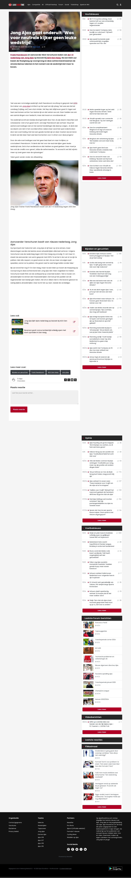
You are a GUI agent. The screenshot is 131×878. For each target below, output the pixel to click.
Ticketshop (74, 5)
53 (119, 461)
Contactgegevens (15, 823)
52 (119, 157)
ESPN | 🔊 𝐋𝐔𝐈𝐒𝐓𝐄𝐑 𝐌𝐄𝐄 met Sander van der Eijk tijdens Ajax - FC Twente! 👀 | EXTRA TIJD (100, 724)
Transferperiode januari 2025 (105, 682)
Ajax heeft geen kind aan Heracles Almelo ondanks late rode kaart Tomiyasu (99, 150)
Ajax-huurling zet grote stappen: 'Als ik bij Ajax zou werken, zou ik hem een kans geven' (100, 445)
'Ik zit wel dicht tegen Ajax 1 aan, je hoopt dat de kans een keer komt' (100, 292)
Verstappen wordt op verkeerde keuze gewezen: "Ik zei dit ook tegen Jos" (106, 786)
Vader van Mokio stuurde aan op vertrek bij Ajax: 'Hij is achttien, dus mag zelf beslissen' (100, 310)
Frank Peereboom (18, 55)
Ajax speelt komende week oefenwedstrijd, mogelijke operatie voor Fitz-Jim (98, 41)
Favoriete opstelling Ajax (103, 674)
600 (118, 533)
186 (119, 254)
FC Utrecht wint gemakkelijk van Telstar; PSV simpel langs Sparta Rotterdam (100, 584)
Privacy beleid (14, 831)
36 (119, 600)
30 (119, 109)
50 (119, 30)
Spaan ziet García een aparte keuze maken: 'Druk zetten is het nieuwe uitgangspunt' (100, 512)
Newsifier (70, 823)
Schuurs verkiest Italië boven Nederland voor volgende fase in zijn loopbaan (100, 575)
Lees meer (102, 178)
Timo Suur (36, 47)
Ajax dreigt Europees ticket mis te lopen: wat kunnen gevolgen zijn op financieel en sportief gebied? (100, 320)
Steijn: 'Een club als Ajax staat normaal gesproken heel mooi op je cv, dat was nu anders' (99, 602)
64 (119, 510)
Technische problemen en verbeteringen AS (104, 658)
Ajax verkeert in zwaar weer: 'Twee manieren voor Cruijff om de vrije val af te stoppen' (100, 483)
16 (119, 317)
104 (119, 499)
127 (119, 481)
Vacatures (12, 825)
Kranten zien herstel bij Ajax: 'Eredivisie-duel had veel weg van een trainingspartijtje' (99, 274)
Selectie (41, 823)
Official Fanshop (49, 5)
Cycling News (71, 834)
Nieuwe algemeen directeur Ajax (106, 665)
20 (119, 348)
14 (119, 551)
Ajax (29, 5)
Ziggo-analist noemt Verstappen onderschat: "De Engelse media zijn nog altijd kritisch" (107, 796)
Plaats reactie (19, 409)
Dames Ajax (42, 834)
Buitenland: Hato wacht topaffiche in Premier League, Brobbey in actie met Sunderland (100, 544)
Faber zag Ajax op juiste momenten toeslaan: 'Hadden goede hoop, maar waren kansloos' (99, 565)
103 (119, 490)
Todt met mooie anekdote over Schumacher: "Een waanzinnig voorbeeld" (106, 775)
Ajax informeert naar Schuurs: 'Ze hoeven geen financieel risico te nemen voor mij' (100, 301)
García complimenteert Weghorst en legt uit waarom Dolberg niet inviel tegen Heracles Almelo (99, 131)
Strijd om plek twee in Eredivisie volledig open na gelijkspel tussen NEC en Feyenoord (100, 535)
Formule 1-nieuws (73, 831)
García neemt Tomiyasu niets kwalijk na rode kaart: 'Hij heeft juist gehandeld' (99, 32)
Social (66, 5)
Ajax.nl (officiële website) (76, 828)
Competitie (35, 5)
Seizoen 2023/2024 (102, 699)
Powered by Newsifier (65, 856)
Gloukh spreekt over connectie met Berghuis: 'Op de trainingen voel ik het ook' (100, 121)
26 (119, 542)
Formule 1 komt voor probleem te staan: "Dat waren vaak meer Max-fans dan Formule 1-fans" (107, 764)
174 (119, 299)
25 (119, 39)
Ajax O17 (41, 840)
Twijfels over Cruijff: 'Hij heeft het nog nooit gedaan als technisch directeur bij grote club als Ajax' (100, 492)
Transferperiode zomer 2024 (105, 640)
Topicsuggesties (101, 631)
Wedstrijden (42, 825)
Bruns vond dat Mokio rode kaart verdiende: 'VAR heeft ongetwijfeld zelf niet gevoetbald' (98, 554)
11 (43, 47)
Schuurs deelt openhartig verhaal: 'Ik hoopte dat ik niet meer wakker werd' (99, 593)
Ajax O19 (41, 837)
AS (43, 5)
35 (119, 139)
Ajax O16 (41, 843)
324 (118, 166)
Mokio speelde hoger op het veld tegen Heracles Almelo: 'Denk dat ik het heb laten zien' (100, 111)
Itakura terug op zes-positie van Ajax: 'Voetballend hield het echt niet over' (100, 454)
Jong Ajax (26, 106)
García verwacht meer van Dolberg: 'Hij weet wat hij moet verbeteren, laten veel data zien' (100, 159)
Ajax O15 (41, 846)
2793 (118, 148)
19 (119, 263)
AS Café (98, 648)
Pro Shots (70, 825)
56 (119, 337)
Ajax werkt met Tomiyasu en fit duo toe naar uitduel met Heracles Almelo (99, 350)
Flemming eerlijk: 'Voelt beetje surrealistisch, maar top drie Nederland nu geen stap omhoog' (99, 340)
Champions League (102, 691)
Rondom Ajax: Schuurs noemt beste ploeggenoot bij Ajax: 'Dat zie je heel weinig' (100, 256)
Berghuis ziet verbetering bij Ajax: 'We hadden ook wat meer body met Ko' (100, 141)
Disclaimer (12, 828)
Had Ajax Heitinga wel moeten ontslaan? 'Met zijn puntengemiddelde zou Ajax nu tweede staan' (100, 502)
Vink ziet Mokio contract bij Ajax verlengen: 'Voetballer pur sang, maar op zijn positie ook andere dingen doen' (100, 464)
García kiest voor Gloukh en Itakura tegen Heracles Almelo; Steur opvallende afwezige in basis (100, 169)
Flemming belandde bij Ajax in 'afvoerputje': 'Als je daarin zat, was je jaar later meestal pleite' (100, 330)
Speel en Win (84, 5)
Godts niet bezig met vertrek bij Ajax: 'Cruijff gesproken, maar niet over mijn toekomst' (100, 265)
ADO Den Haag (54, 58)
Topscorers (42, 828)
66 (119, 19)
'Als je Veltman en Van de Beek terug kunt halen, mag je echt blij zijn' (100, 474)
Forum (61, 5)
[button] (117, 5)
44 (119, 290)
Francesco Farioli (101, 623)
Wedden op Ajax (73, 837)
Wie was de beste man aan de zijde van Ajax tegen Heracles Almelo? (99, 283)
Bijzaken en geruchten (20, 372)
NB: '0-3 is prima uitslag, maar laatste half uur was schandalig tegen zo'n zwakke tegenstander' (100, 22)
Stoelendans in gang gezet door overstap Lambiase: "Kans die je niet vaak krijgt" (106, 753)
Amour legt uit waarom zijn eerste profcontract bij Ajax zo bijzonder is (99, 359)
